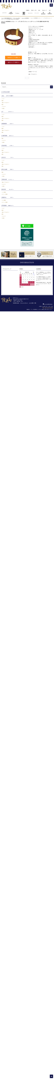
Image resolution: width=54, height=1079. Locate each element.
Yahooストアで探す (13, 57)
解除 (35, 302)
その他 (3, 108)
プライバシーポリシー (24, 302)
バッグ (3, 98)
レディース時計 (5, 194)
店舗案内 (27, 10)
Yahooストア (44, 10)
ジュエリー (4, 106)
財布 (2, 100)
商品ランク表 (33, 10)
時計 (2, 104)
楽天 (50, 10)
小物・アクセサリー (5, 102)
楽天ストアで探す (13, 62)
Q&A (39, 10)
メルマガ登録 (31, 302)
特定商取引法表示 (16, 302)
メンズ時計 (4, 192)
